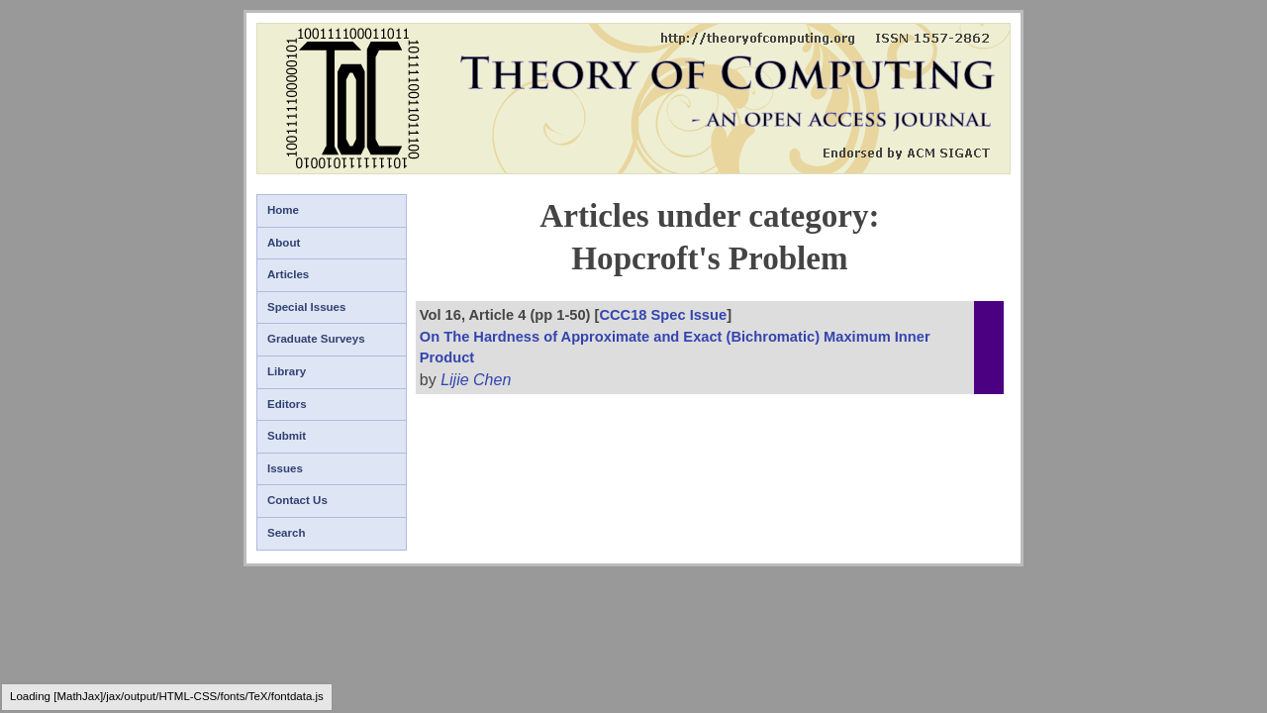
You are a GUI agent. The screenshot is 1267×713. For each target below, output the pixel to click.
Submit (286, 436)
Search (286, 533)
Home (283, 210)
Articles (288, 274)
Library (286, 371)
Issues (285, 468)
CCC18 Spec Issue (663, 315)
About (283, 243)
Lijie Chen (475, 379)
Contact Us (297, 500)
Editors (287, 404)
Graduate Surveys (316, 339)
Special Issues (306, 307)
